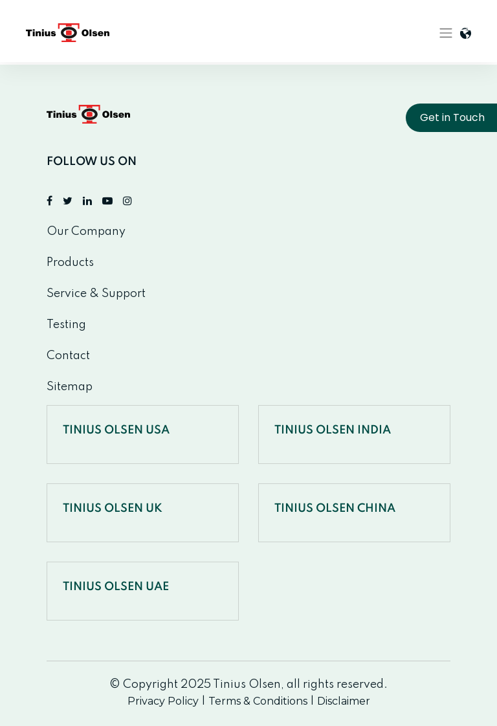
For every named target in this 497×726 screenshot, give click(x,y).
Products (70, 263)
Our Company (86, 231)
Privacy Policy (163, 701)
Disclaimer (343, 701)
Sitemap (70, 387)
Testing (66, 325)
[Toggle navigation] (446, 33)
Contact (68, 356)
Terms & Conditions (257, 701)
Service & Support (96, 294)
